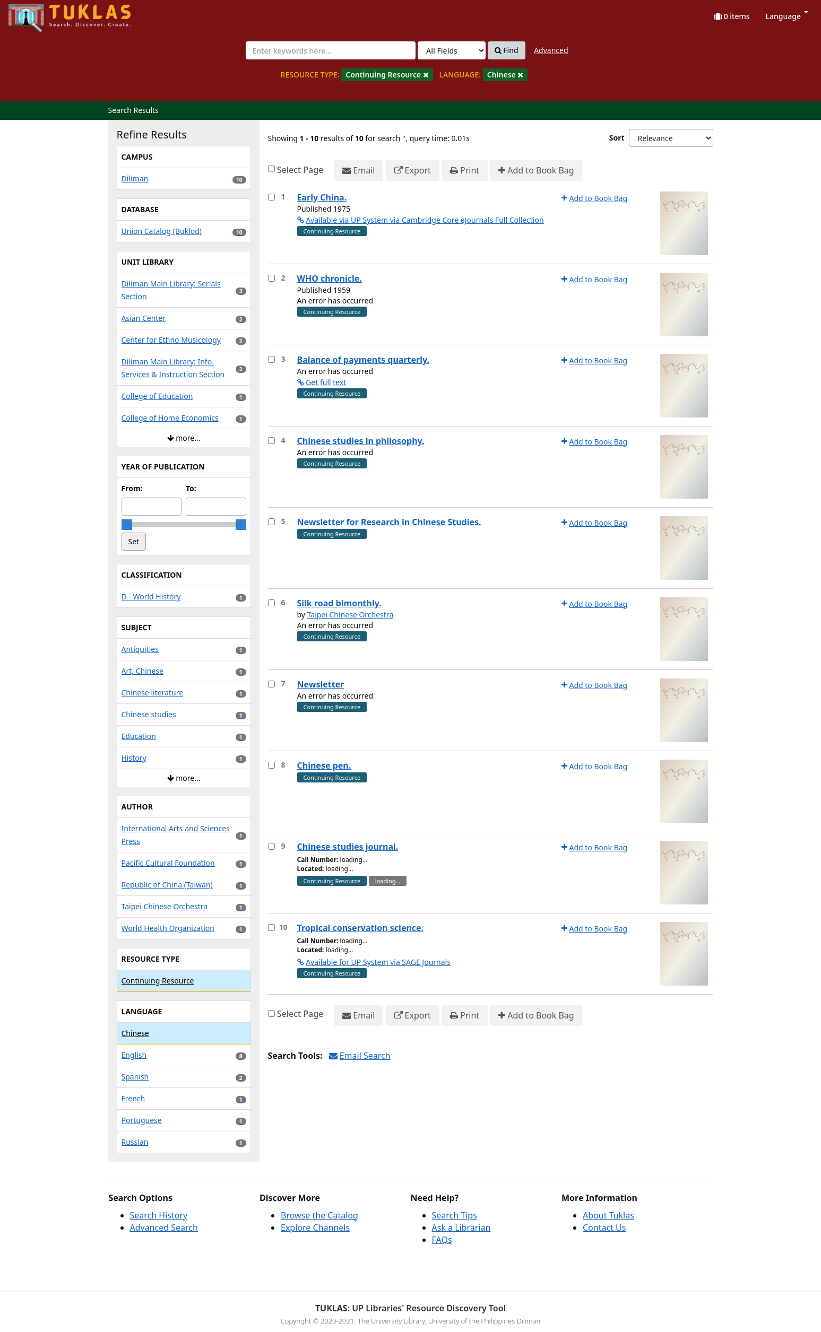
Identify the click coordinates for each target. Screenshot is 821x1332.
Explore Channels (315, 1227)
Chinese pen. (324, 765)
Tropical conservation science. (360, 928)
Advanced (551, 50)
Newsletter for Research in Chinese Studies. (389, 522)
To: (191, 488)
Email (358, 170)
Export (412, 170)
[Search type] (452, 50)
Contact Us (604, 1227)
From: (132, 488)
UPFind (34, 13)
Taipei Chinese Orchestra (350, 615)
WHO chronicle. (329, 278)
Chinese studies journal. (348, 846)
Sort (617, 138)
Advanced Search (164, 1227)
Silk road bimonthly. (339, 603)
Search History (159, 1215)
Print (464, 170)
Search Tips (454, 1215)
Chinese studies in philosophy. (361, 441)
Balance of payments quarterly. (363, 359)
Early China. (322, 197)
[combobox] (331, 50)
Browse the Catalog (319, 1215)
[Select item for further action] (271, 197)
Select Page (300, 170)
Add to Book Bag (536, 170)
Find (506, 50)
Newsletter (320, 684)
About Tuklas (608, 1215)
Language (787, 16)
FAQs (442, 1240)
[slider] (127, 524)
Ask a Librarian (461, 1227)
